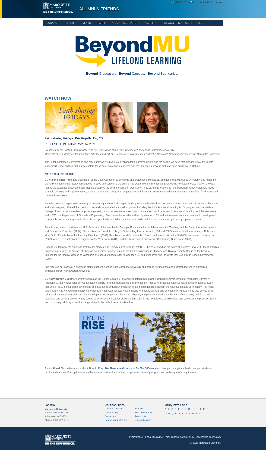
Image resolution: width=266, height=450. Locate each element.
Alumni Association (125, 22)
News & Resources (177, 22)
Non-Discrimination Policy (180, 437)
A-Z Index (218, 2)
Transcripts (140, 416)
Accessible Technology (209, 437)
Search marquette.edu (116, 420)
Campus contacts (113, 408)
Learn (70, 22)
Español (139, 408)
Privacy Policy (135, 437)
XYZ (198, 413)
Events (86, 22)
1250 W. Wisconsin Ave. (57, 412)
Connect (52, 22)
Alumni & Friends (99, 9)
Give (200, 22)
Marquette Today (143, 412)
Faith (101, 22)
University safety (143, 420)
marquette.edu (175, 2)
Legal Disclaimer (154, 437)
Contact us (110, 416)
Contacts (204, 2)
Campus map (111, 412)
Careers (151, 22)
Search (191, 2)
